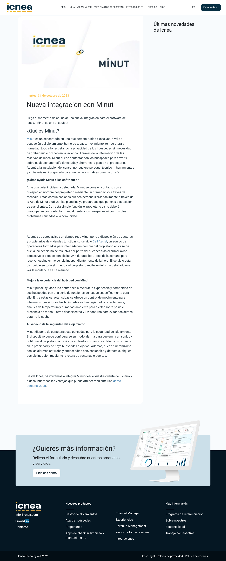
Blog (162, 7)
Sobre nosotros (176, 520)
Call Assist (100, 241)
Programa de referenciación (184, 514)
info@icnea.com (27, 515)
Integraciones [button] (135, 7)
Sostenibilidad (175, 527)
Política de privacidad (170, 556)
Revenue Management (131, 526)
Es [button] (194, 7)
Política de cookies (196, 556)
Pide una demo (210, 7)
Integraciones (125, 538)
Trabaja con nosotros (180, 533)
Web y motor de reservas (109, 7)
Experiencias (124, 520)
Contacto (22, 527)
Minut (31, 139)
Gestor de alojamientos (81, 514)
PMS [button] (63, 7)
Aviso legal (148, 556)
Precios (152, 7)
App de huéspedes (78, 520)
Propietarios (74, 527)
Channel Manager (81, 7)
